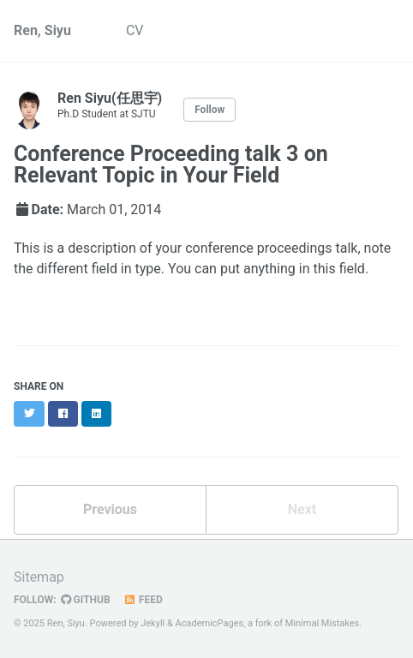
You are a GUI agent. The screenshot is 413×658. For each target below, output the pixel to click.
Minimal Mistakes (322, 623)
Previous (110, 509)
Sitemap (39, 577)
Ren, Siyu (42, 30)
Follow (209, 110)
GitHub (86, 600)
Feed (143, 600)
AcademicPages (210, 623)
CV (135, 30)
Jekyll (153, 623)
